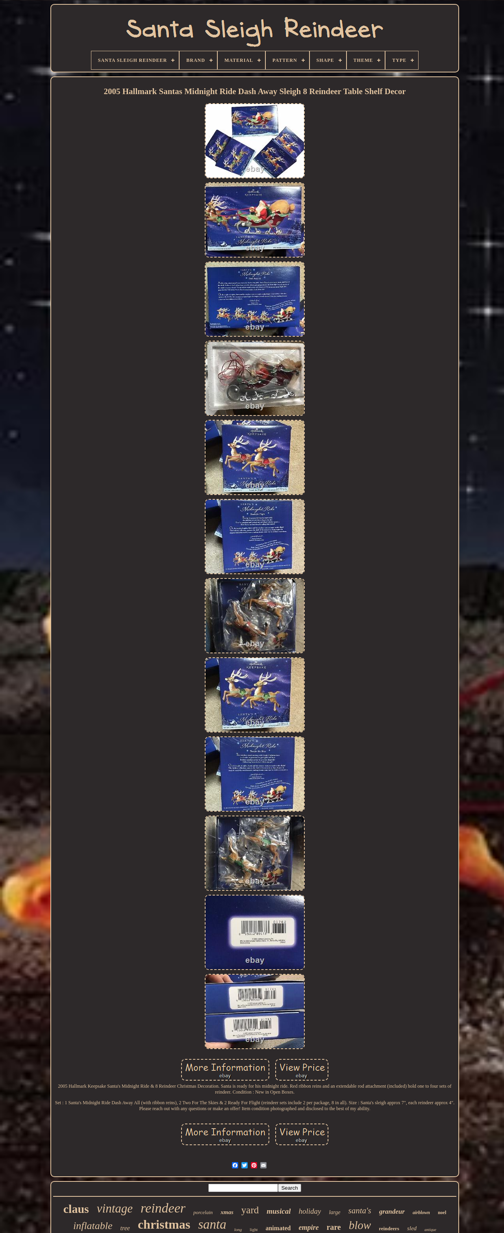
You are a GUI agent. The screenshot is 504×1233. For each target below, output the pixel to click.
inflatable (93, 1225)
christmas (164, 1224)
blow (360, 1225)
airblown (421, 1212)
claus (76, 1208)
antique (430, 1229)
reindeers (389, 1228)
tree (125, 1228)
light (254, 1229)
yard (250, 1210)
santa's (359, 1210)
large (334, 1212)
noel (442, 1212)
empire (308, 1227)
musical (279, 1211)
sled (412, 1228)
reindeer (163, 1208)
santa (212, 1224)
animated (278, 1228)
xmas (226, 1212)
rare (333, 1227)
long (238, 1229)
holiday (309, 1211)
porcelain (203, 1212)
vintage (115, 1208)
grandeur (392, 1211)
